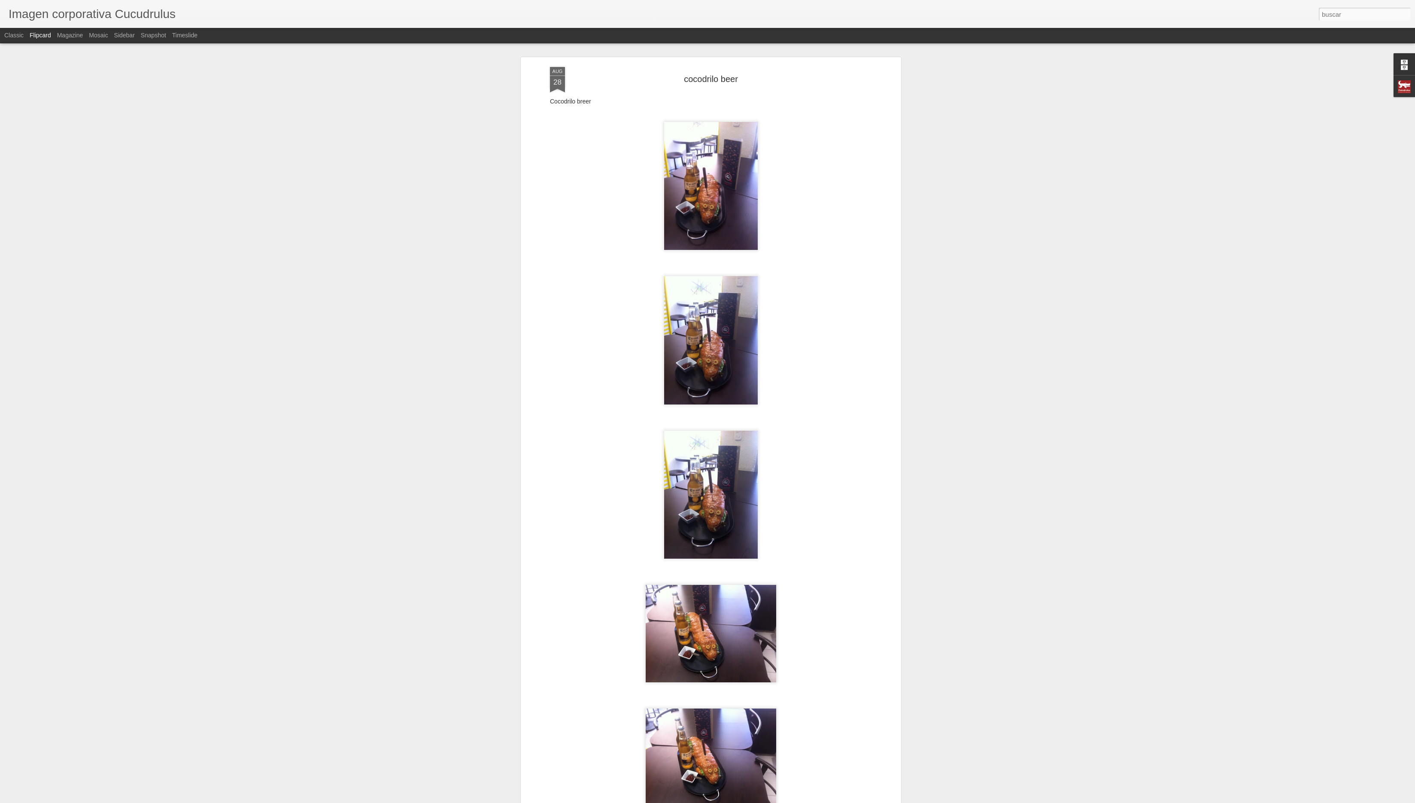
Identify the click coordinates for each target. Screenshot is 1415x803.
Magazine (70, 35)
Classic (14, 35)
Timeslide (184, 35)
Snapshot (153, 35)
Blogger (741, 798)
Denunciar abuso (769, 798)
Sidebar (124, 35)
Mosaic (98, 35)
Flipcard (40, 35)
